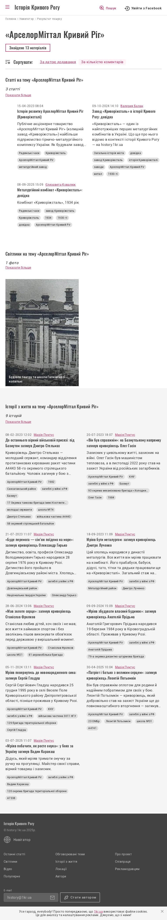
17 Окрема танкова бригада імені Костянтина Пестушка (37, 502)
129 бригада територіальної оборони (31, 723)
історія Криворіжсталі (143, 160)
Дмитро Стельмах (19, 516)
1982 (51, 481)
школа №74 (45, 509)
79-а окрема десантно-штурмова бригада (116, 656)
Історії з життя (66, 861)
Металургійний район (102, 588)
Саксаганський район (21, 488)
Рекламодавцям (127, 869)
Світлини (10, 861)
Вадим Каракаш (18, 784)
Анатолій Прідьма (100, 649)
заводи (99, 167)
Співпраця (123, 861)
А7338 (11, 798)
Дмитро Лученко (133, 588)
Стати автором (83, 897)
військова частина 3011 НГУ (57, 716)
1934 (48, 217)
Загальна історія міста (109, 153)
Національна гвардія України (26, 595)
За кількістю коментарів (102, 62)
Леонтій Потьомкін (118, 721)
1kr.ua (98, 911)
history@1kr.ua (19, 897)
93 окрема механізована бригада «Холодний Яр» (119, 490)
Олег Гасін (95, 497)
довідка (135, 153)
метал (98, 173)
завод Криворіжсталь (108, 160)
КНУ (132, 476)
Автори (60, 876)
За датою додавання (58, 62)
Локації (61, 869)
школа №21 (15, 654)
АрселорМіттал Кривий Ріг (36, 160)
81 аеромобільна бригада (46, 654)
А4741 (92, 728)
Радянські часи (29, 153)
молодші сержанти (19, 509)
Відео (8, 869)
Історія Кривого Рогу (37, 7)
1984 (111, 497)
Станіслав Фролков (60, 647)
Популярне (12, 876)
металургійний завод (33, 167)
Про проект (123, 854)
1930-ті (113, 173)
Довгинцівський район (22, 588)
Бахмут (12, 495)
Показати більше (18, 95)
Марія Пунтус (44, 435)
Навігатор (21, 840)
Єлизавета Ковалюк (60, 184)
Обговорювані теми (70, 854)
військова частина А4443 (53, 516)
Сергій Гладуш (16, 729)
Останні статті (14, 854)
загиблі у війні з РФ (54, 488)
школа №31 (144, 721)
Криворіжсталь (56, 153)
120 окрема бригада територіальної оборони (37, 791)
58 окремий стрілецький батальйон (30, 523)
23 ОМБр (94, 721)
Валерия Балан (131, 106)
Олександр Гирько (64, 595)
